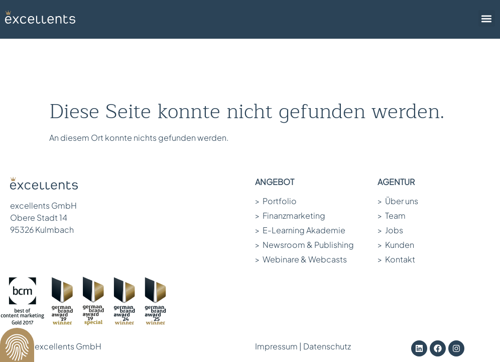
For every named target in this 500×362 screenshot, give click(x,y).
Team (392, 158)
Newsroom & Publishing (304, 188)
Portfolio (276, 144)
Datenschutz (327, 289)
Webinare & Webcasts (301, 202)
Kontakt (396, 202)
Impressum (276, 289)
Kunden (396, 188)
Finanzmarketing (290, 158)
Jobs (390, 173)
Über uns (398, 144)
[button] (486, 18)
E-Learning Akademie (300, 173)
